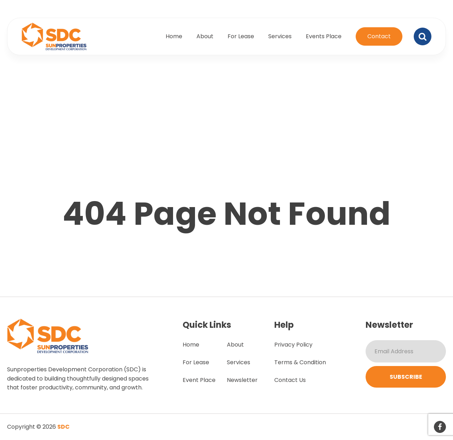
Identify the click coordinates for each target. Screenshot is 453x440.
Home (174, 36)
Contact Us (290, 380)
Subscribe (406, 377)
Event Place (199, 380)
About (204, 36)
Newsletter (242, 380)
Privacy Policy (293, 345)
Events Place (324, 36)
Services (280, 36)
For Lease (241, 36)
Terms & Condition (300, 362)
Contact (379, 36)
